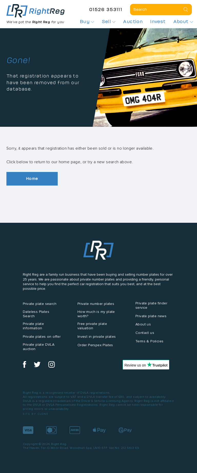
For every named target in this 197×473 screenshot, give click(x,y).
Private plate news (150, 316)
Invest (157, 21)
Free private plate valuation (92, 326)
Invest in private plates (96, 337)
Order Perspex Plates (95, 345)
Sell (108, 21)
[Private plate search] (161, 9)
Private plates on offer (42, 337)
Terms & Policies (149, 341)
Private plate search (39, 304)
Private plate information (33, 326)
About (183, 21)
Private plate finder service (151, 305)
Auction (133, 21)
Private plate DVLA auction (38, 347)
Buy (87, 21)
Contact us (144, 333)
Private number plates (95, 304)
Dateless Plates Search (36, 314)
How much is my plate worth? (96, 314)
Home (32, 178)
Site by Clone (36, 413)
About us (143, 324)
